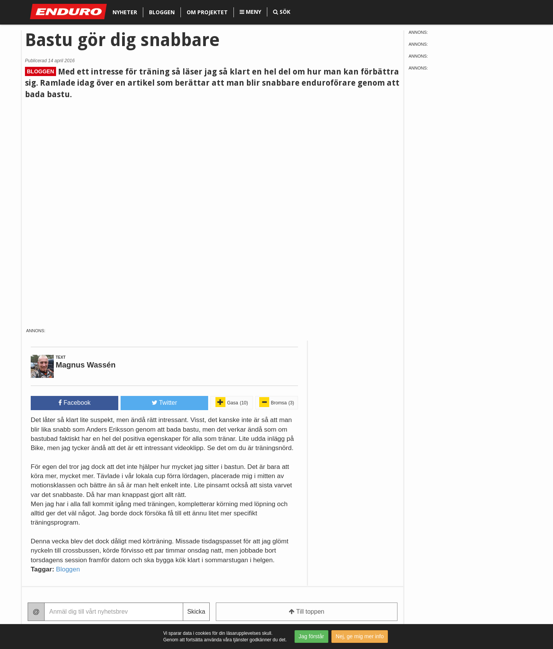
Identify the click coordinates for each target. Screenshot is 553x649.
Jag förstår (311, 636)
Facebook (74, 402)
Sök (281, 11)
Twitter (164, 402)
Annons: (35, 331)
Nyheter (125, 12)
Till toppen (306, 611)
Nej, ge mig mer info (360, 636)
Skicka (196, 611)
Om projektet (207, 12)
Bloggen (162, 12)
